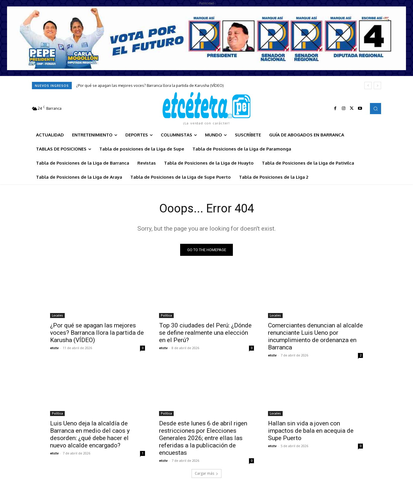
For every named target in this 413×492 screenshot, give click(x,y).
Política (166, 315)
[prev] (368, 85)
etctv (54, 348)
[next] (377, 85)
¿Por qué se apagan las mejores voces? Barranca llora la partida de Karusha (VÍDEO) (150, 85)
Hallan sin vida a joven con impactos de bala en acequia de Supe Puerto (311, 431)
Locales (57, 315)
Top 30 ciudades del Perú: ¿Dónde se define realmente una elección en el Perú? (205, 333)
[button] (375, 108)
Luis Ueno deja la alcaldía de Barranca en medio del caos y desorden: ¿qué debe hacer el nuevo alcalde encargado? (90, 434)
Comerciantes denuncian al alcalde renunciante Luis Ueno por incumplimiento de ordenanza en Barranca (315, 336)
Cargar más (206, 473)
